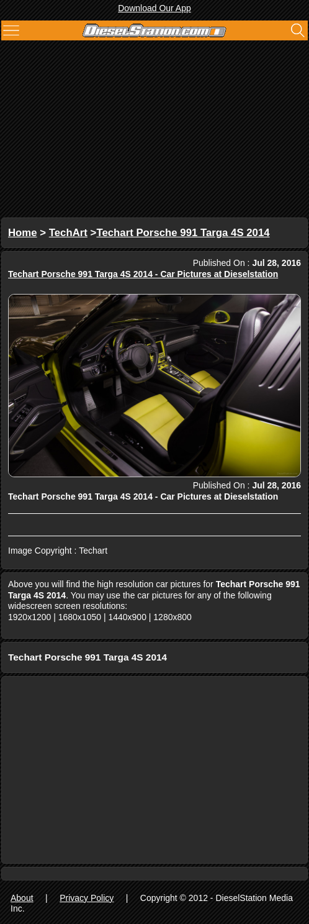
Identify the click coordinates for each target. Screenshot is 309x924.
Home (22, 233)
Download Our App (154, 8)
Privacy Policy (87, 898)
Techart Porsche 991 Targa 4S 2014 (182, 233)
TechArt (68, 233)
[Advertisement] (154, 130)
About (22, 898)
